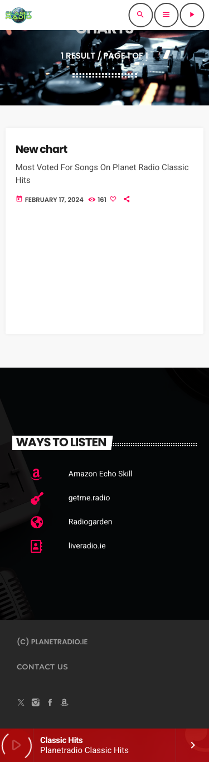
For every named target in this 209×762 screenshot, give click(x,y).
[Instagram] (35, 703)
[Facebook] (50, 703)
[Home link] (18, 15)
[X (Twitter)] (21, 703)
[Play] (191, 15)
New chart (41, 149)
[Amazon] (64, 703)
